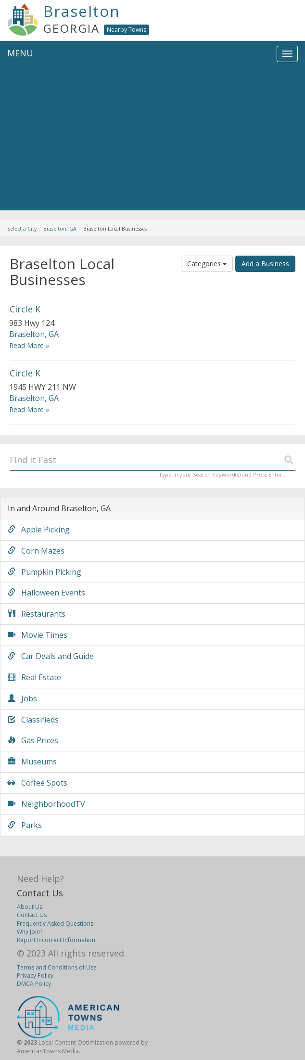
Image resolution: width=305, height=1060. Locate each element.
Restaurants (36, 613)
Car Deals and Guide (51, 656)
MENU (20, 53)
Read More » (29, 345)
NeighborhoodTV (46, 804)
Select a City (22, 228)
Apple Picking (39, 529)
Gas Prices (33, 740)
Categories (207, 263)
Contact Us (40, 893)
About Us (29, 907)
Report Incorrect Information (56, 940)
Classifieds (33, 719)
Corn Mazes (36, 550)
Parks (25, 825)
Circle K (25, 309)
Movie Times (37, 635)
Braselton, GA (59, 228)
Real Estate (34, 677)
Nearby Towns (126, 30)
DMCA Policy (34, 984)
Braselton (81, 11)
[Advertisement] (152, 138)
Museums (32, 761)
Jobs (22, 698)
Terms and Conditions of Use (57, 967)
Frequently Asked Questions (55, 923)
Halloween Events (46, 592)
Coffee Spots (37, 782)
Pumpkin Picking (44, 572)
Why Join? (29, 932)
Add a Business (265, 263)
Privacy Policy (35, 975)
